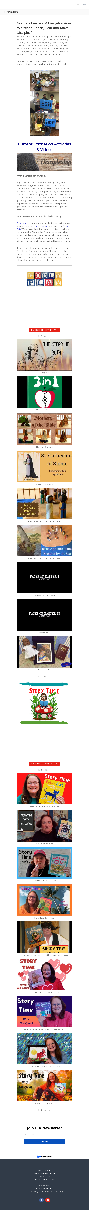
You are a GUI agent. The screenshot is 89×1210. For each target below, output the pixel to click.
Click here (22, 223)
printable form (41, 226)
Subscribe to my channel (44, 330)
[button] (46, 336)
